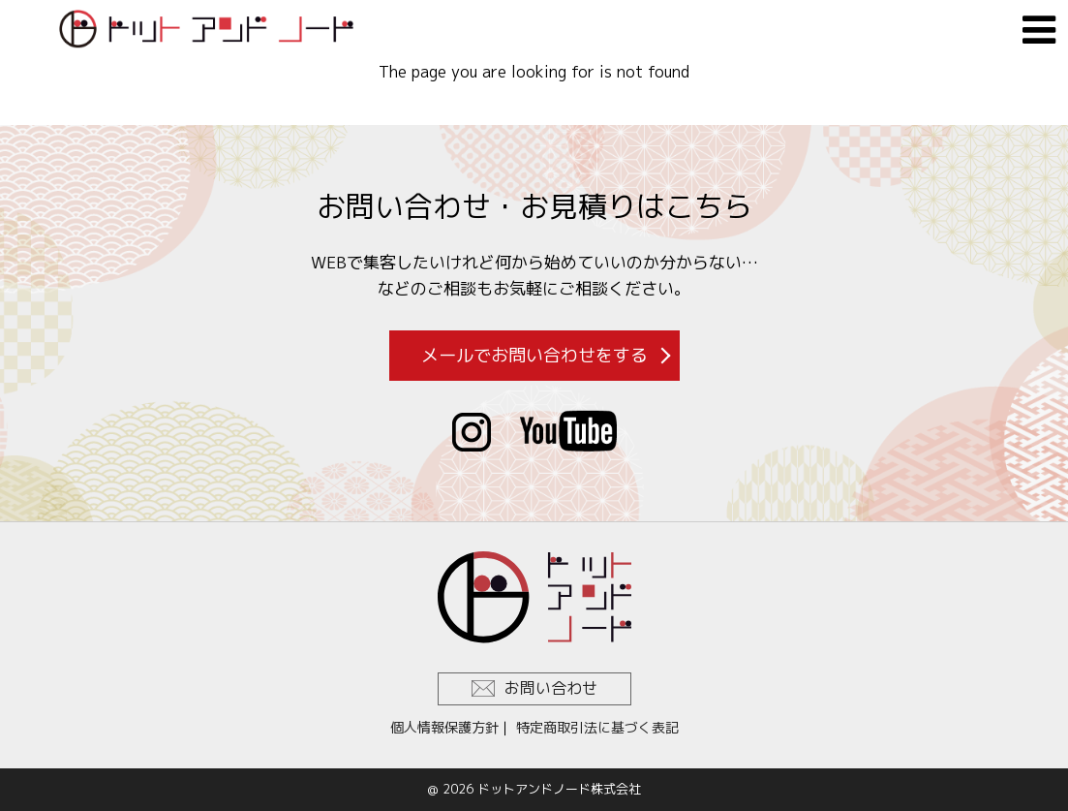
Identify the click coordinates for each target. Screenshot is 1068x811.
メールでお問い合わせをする (534, 355)
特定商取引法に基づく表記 (597, 727)
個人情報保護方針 (444, 727)
